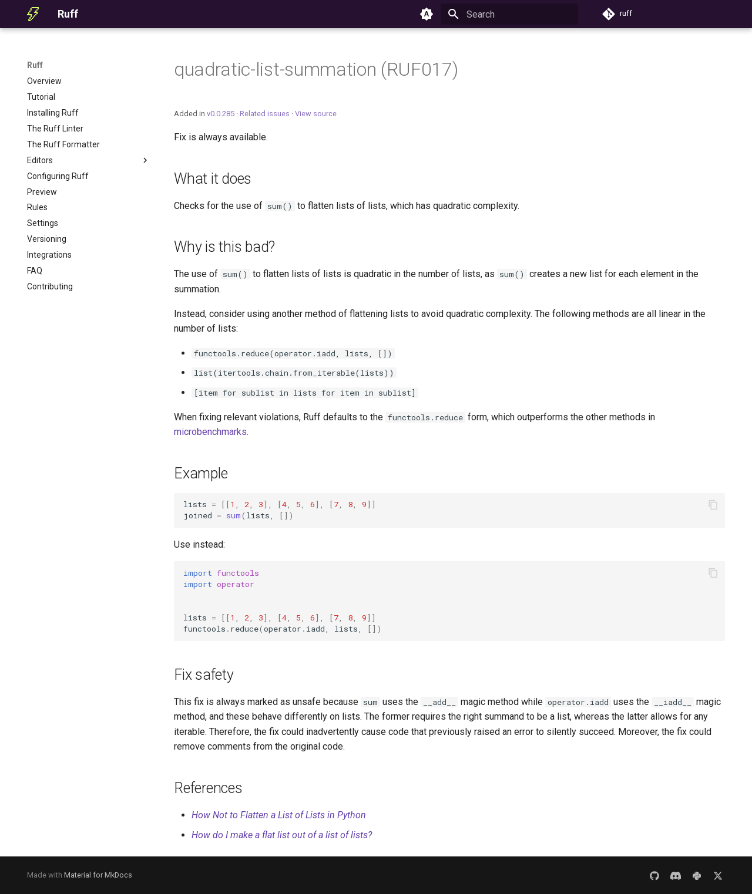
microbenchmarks (210, 431)
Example (200, 473)
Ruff (35, 65)
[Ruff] (32, 14)
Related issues (265, 113)
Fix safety (204, 674)
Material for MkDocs (98, 875)
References (208, 788)
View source (316, 113)
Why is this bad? (224, 246)
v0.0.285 (220, 113)
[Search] (509, 14)
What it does (212, 178)
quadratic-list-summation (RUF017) (316, 69)
